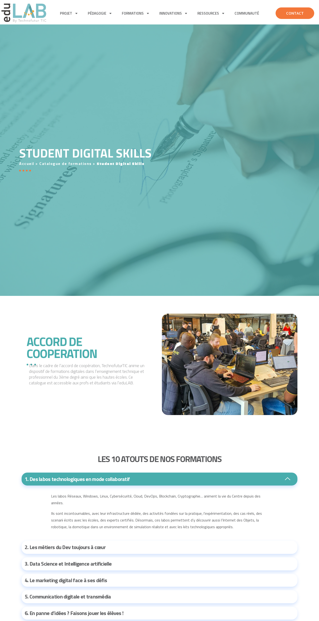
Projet (69, 13)
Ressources (211, 13)
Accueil (26, 163)
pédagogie (100, 13)
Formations (136, 13)
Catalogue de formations (65, 163)
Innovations (173, 13)
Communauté (247, 13)
